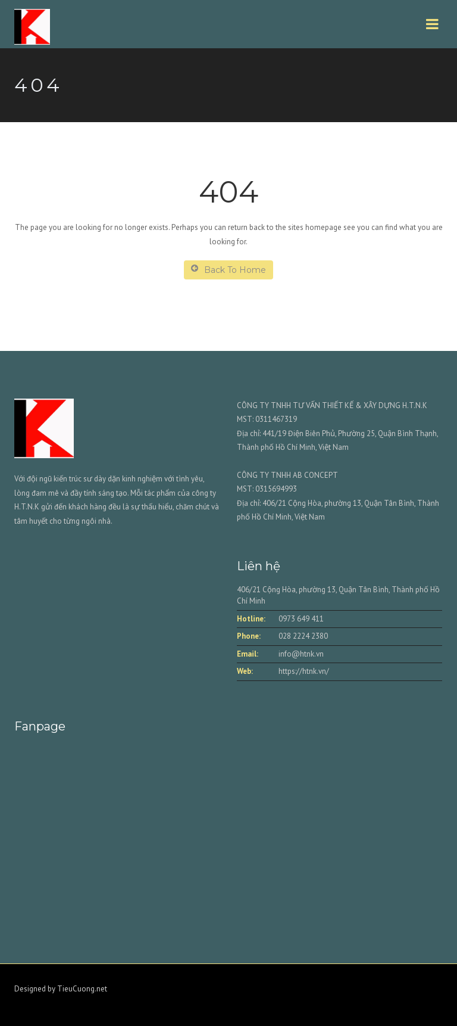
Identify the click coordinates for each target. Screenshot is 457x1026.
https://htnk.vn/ (303, 671)
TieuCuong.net (82, 989)
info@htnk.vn (301, 654)
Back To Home (228, 269)
